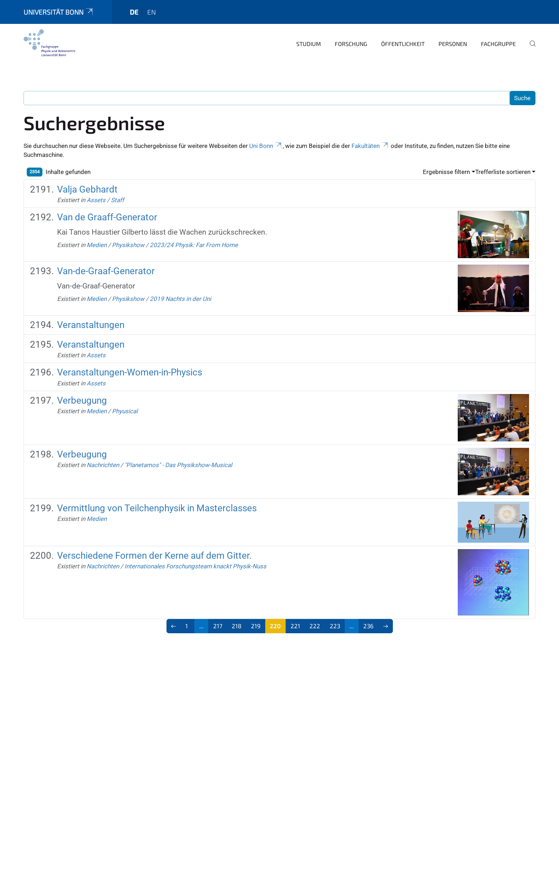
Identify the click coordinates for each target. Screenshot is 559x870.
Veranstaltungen (90, 324)
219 (256, 625)
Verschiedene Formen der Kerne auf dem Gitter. (154, 555)
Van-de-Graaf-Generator (106, 271)
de (134, 12)
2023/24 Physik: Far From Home (194, 245)
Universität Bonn (59, 12)
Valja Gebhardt (87, 189)
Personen (453, 43)
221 (295, 625)
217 (217, 625)
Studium (308, 43)
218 (236, 625)
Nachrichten (103, 465)
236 (368, 625)
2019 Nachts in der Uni (180, 298)
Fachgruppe (498, 43)
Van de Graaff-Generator (107, 217)
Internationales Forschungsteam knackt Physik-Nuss (195, 566)
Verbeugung (82, 400)
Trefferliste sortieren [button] (502, 171)
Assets (96, 200)
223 (335, 625)
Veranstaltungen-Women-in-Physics (129, 372)
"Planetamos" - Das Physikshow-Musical (178, 465)
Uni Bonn (266, 145)
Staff (117, 200)
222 (314, 625)
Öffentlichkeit (403, 43)
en (151, 12)
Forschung (351, 43)
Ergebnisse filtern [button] (446, 171)
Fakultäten (370, 145)
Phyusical (125, 411)
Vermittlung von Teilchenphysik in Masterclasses (157, 508)
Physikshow (128, 245)
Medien (97, 245)
